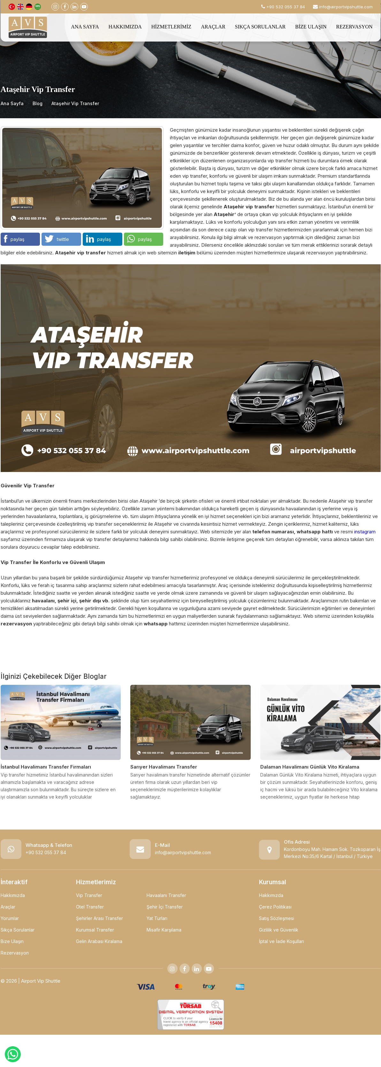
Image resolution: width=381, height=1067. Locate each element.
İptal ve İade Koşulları (281, 941)
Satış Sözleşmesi (276, 918)
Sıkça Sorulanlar (17, 929)
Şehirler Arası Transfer (99, 918)
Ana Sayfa (12, 103)
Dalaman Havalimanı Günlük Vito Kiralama (309, 767)
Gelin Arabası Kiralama (99, 941)
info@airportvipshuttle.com (346, 6)
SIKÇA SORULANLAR (260, 26)
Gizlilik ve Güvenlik (278, 929)
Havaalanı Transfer (166, 895)
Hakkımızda (13, 895)
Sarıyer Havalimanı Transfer (163, 767)
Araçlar (8, 906)
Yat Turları (157, 918)
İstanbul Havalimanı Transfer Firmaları (46, 767)
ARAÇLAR (213, 26)
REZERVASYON (354, 26)
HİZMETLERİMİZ (171, 26)
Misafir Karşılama (164, 929)
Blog (37, 103)
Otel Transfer (90, 906)
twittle (57, 239)
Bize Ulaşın (12, 941)
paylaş (14, 239)
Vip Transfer (89, 895)
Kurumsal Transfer (95, 929)
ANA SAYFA (85, 26)
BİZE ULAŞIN (310, 26)
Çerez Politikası (275, 906)
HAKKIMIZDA (125, 26)
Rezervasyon (15, 952)
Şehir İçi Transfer (165, 906)
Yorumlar (10, 918)
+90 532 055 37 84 (46, 852)
